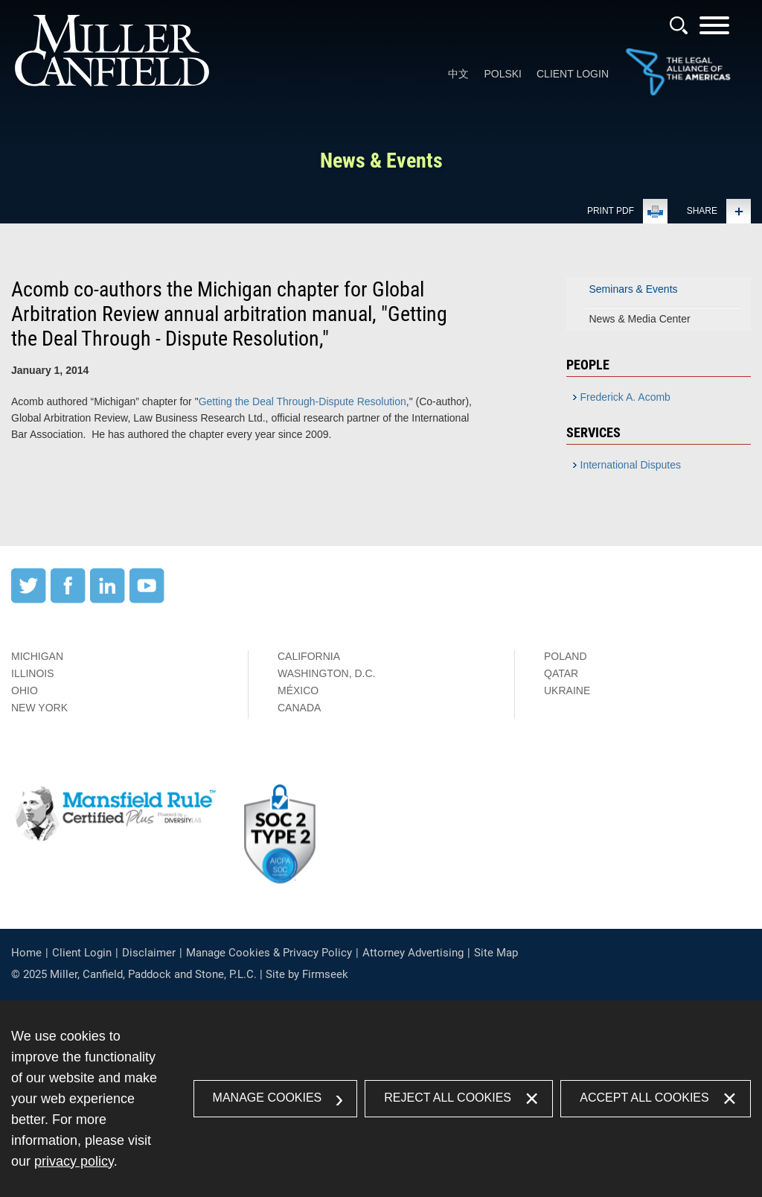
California (309, 656)
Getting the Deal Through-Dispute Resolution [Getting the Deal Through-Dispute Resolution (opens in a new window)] (302, 401)
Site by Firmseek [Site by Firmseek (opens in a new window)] (307, 974)
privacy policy (74, 1161)
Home (26, 952)
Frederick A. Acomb (625, 397)
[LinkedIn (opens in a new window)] (107, 600)
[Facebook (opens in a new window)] (68, 600)
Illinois (32, 673)
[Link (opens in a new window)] (678, 92)
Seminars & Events (633, 289)
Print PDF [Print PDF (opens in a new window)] (610, 211)
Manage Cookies (267, 1097)
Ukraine (567, 690)
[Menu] (714, 30)
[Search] (679, 25)
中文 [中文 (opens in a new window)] (458, 74)
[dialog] (381, 1098)
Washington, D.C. (326, 673)
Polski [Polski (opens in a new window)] (503, 74)
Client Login (573, 74)
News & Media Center (640, 319)
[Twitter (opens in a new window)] (28, 600)
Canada (299, 708)
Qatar (561, 673)
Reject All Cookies (447, 1097)
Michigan (37, 656)
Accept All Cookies (644, 1097)
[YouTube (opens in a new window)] (146, 600)
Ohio (24, 690)
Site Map (496, 952)
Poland (565, 656)
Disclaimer (149, 952)
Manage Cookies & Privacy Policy (269, 952)
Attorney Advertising (413, 952)
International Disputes (630, 465)
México (298, 690)
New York (39, 708)
